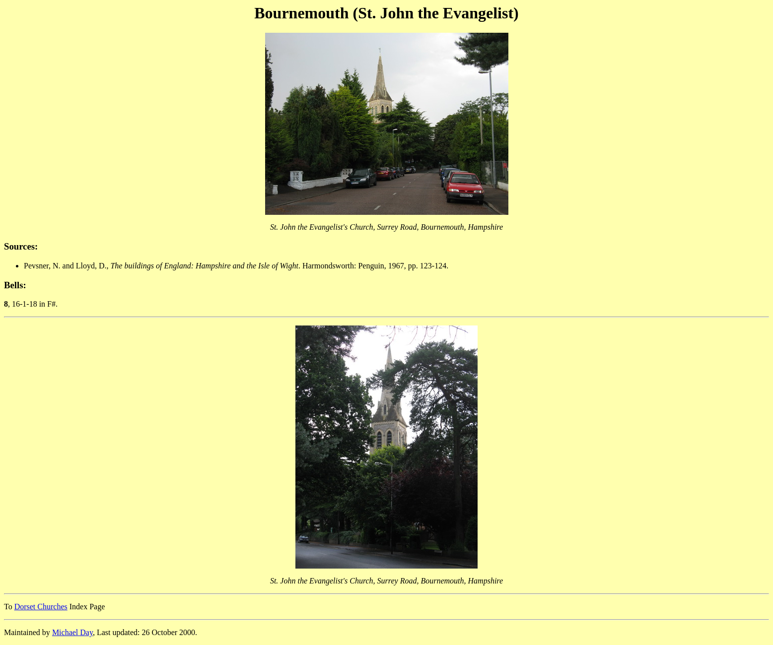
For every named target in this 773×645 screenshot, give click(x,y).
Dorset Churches (41, 606)
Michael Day (72, 632)
